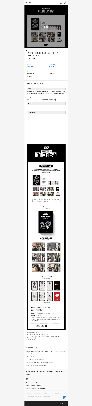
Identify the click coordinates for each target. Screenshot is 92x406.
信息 (47, 371)
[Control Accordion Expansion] (46, 383)
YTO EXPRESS (30, 396)
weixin (51, 393)
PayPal (57, 393)
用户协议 (51, 371)
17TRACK (38, 396)
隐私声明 (28, 374)
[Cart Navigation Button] (64, 3)
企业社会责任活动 (59, 371)
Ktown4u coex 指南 (30, 371)
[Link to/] (61, 3)
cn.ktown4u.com (41, 388)
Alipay (45, 393)
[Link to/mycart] (64, 3)
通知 (38, 371)
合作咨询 (33, 385)
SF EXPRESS (47, 396)
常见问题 (42, 371)
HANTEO (29, 393)
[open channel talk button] (64, 397)
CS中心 (27, 385)
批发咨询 (39, 385)
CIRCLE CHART (38, 393)
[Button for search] (57, 3)
